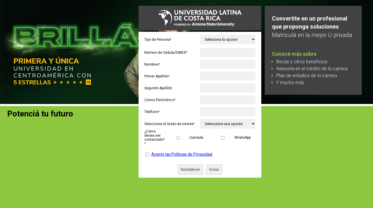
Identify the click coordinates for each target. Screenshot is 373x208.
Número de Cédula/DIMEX (165, 53)
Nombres (152, 64)
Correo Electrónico (160, 100)
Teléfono (152, 112)
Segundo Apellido (158, 88)
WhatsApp (242, 137)
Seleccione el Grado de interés (169, 124)
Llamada (196, 137)
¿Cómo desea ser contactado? (154, 137)
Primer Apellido (157, 76)
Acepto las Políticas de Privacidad (181, 154)
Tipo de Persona (157, 40)
